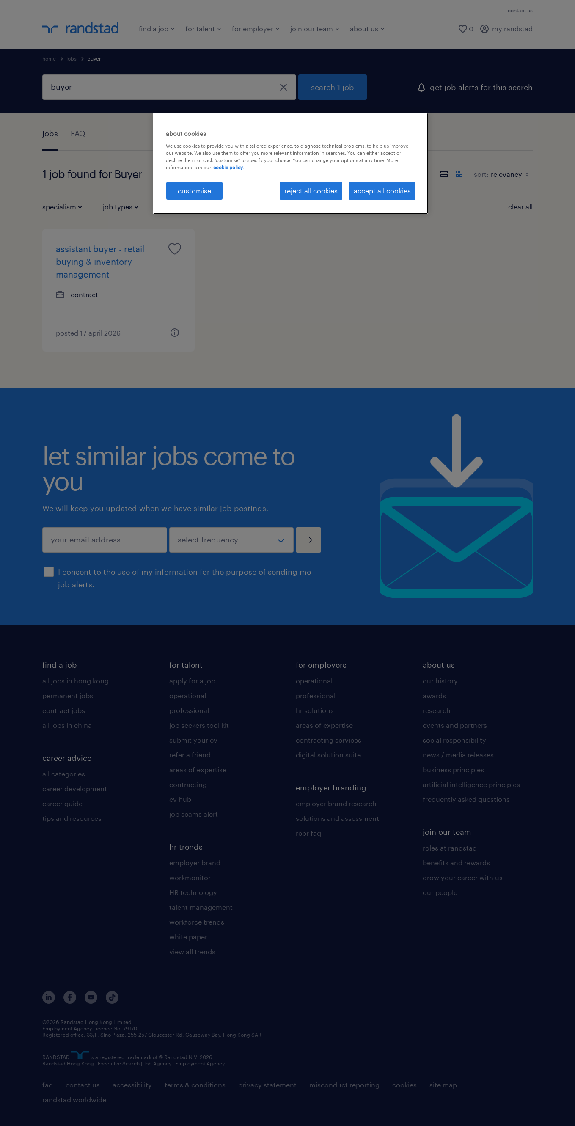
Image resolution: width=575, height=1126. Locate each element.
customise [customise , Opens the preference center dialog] (194, 191)
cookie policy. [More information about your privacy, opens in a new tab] (228, 167)
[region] (290, 163)
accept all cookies (382, 191)
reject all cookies (311, 191)
